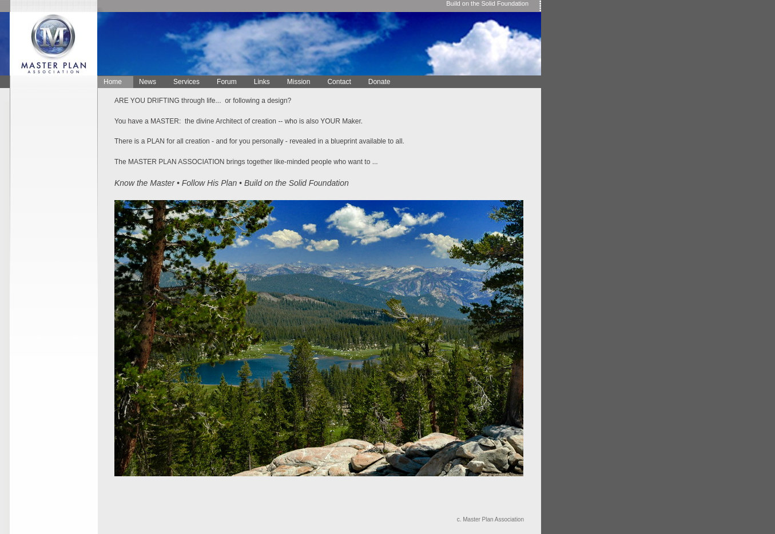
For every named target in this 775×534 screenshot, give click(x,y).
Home (113, 82)
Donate (379, 82)
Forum (227, 82)
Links (262, 82)
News (147, 82)
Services (186, 82)
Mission (299, 82)
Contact (339, 82)
